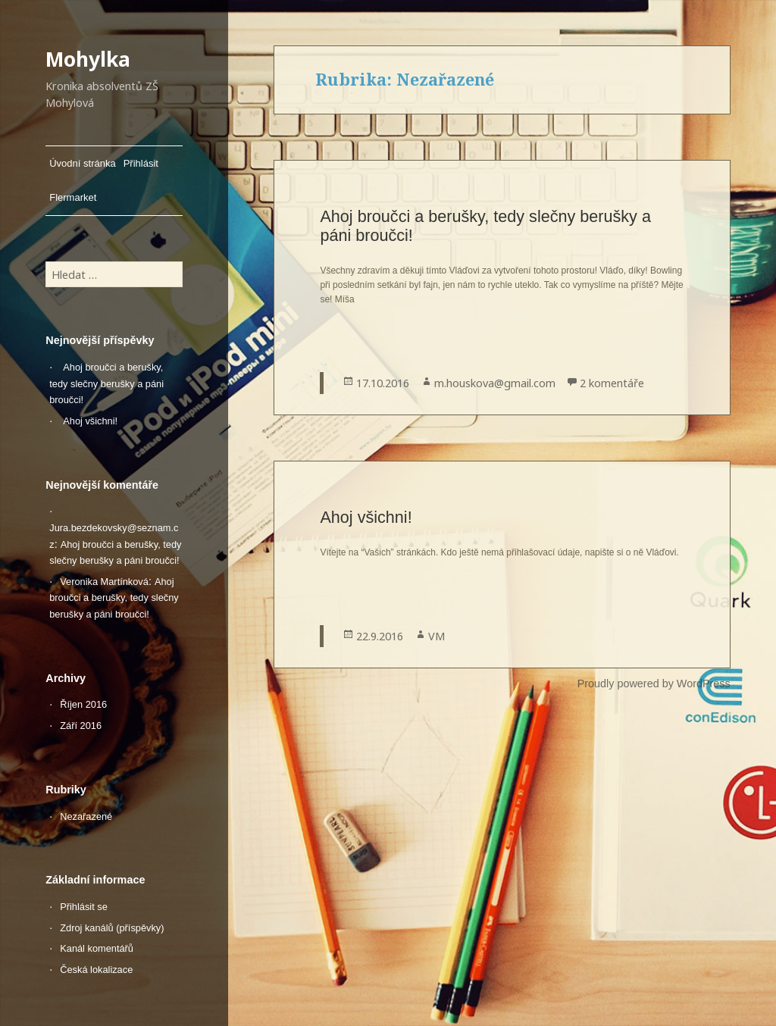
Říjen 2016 (83, 704)
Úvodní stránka (82, 163)
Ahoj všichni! (90, 421)
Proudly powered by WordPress (654, 683)
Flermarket (72, 197)
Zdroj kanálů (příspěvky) (112, 928)
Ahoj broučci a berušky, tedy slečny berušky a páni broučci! (106, 383)
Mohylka (87, 59)
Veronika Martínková (104, 581)
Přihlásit (141, 163)
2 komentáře (612, 383)
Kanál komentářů (96, 948)
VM (436, 636)
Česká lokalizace (96, 969)
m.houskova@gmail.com (494, 383)
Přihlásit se (84, 906)
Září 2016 (81, 725)
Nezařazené (86, 816)
